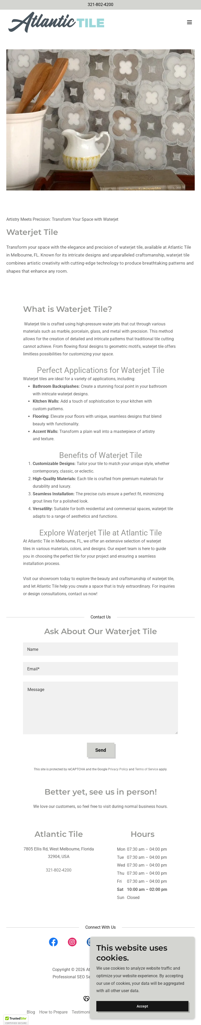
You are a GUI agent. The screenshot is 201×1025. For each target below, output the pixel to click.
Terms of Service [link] (146, 769)
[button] (189, 22)
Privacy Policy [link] (118, 769)
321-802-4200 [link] (100, 4)
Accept (142, 1006)
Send (100, 750)
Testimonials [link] (84, 1012)
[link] (56, 22)
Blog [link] (31, 1012)
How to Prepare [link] (53, 1012)
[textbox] (100, 649)
